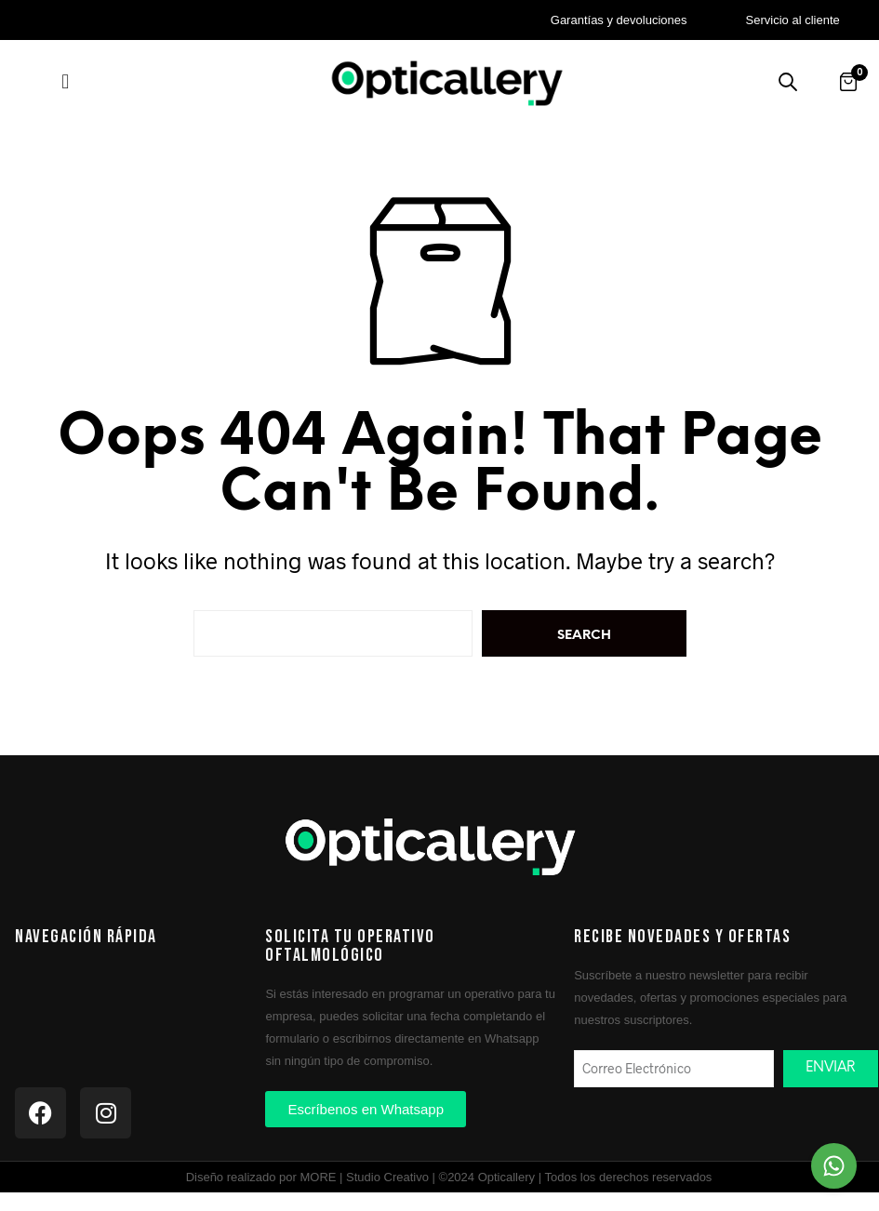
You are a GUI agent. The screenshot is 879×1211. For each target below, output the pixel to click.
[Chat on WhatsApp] (834, 1166)
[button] (65, 81)
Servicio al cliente (793, 20)
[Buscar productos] (788, 82)
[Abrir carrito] (848, 82)
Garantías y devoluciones (619, 20)
